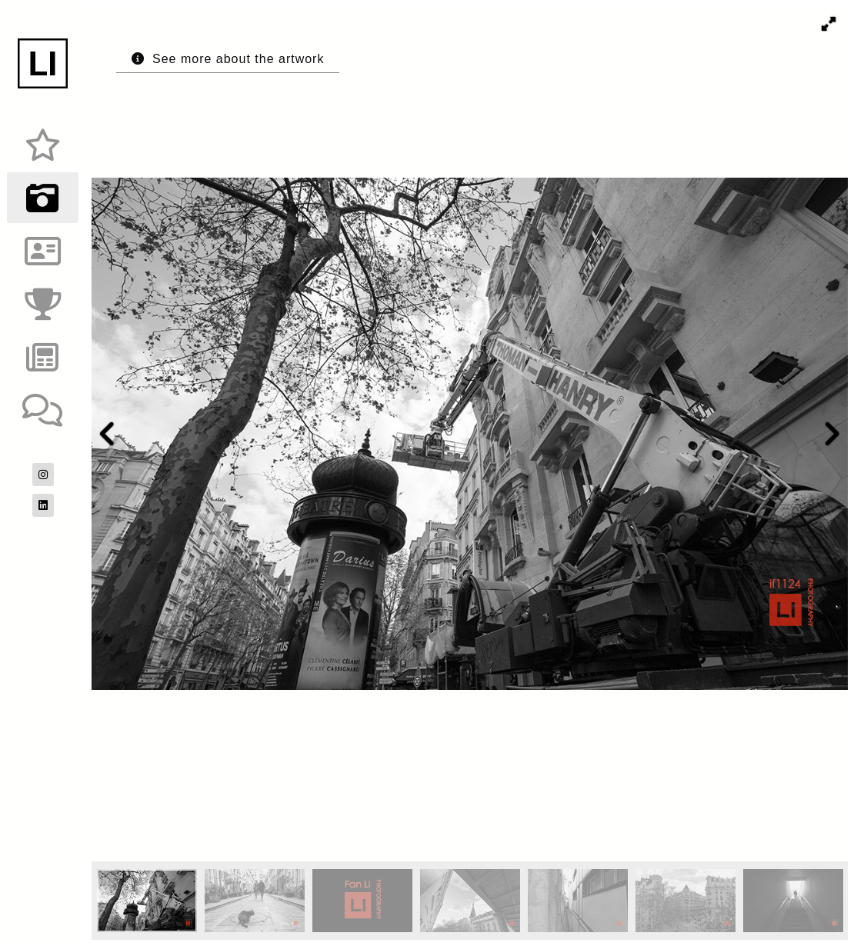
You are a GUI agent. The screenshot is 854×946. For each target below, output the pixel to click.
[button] (829, 24)
